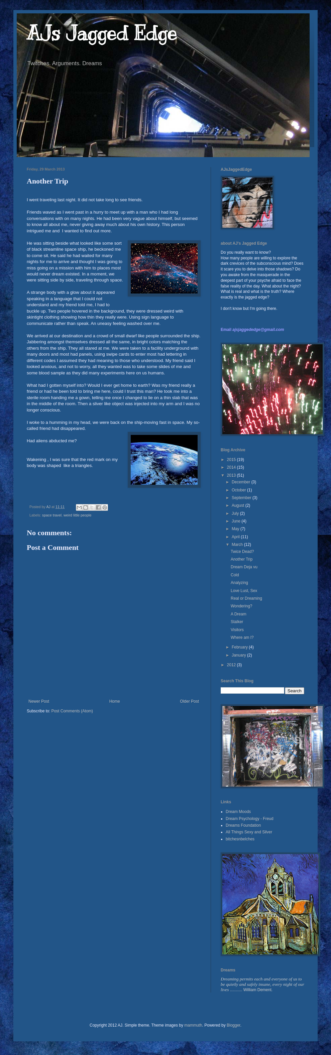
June (236, 521)
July (236, 513)
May (236, 528)
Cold (235, 575)
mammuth (193, 1025)
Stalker (237, 621)
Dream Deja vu (244, 567)
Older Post (189, 701)
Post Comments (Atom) (72, 711)
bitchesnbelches (240, 839)
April (236, 537)
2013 (232, 475)
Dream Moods (238, 811)
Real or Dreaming (246, 598)
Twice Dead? (242, 551)
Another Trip (241, 559)
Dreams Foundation (243, 825)
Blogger (233, 1025)
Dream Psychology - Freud (249, 818)
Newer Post (38, 701)
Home (114, 701)
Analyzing (239, 582)
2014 (232, 467)
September (242, 497)
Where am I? (242, 637)
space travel (52, 515)
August (238, 505)
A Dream (238, 614)
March (238, 544)
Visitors (237, 629)
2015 (232, 459)
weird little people (77, 515)
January (239, 655)
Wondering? (241, 606)
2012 (232, 665)
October (239, 490)
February (240, 647)
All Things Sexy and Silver (249, 832)
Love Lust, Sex (244, 590)
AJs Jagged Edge (102, 33)
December (241, 482)
